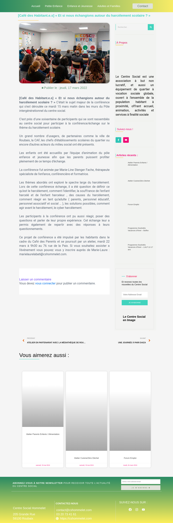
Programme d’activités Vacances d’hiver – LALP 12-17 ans (140, 247)
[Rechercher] (151, 27)
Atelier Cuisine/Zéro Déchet (139, 181)
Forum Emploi (133, 205)
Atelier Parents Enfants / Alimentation (43, 434)
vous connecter (45, 283)
